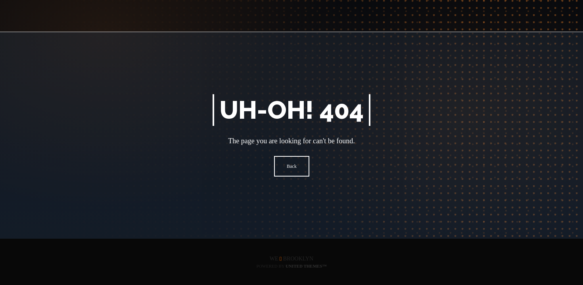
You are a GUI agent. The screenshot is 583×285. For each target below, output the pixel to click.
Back (292, 166)
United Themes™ (306, 266)
